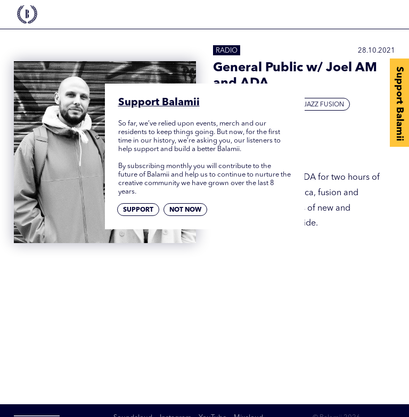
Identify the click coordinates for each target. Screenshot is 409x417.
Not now (185, 210)
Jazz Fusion (324, 105)
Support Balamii (399, 103)
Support (138, 210)
